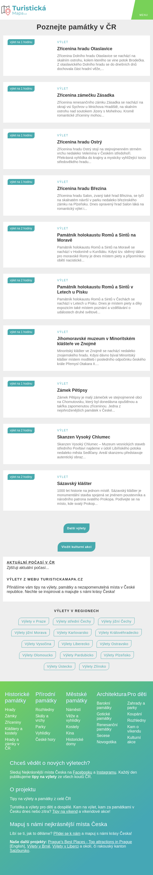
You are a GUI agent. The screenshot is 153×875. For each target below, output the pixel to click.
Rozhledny (45, 710)
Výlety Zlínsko (94, 666)
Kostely (72, 727)
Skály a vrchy (42, 718)
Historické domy (74, 741)
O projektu (23, 789)
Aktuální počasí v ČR (31, 562)
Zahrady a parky (136, 705)
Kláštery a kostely (13, 731)
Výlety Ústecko (59, 666)
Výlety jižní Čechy (116, 621)
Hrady (10, 710)
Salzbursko (19, 851)
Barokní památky (104, 705)
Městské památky (76, 697)
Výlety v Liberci (65, 846)
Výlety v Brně (38, 846)
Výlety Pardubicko (78, 655)
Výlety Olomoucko (37, 655)
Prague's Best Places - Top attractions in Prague (90, 842)
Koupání (134, 714)
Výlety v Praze (34, 621)
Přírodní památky (46, 697)
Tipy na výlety (22, 799)
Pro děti (137, 694)
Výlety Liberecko (75, 644)
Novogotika (106, 742)
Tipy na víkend (64, 811)
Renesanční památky (107, 727)
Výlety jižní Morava (30, 633)
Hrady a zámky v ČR (12, 743)
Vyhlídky (43, 733)
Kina (70, 733)
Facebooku (82, 772)
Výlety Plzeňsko (117, 655)
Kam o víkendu (134, 729)
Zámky (11, 716)
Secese (103, 735)
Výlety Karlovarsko (72, 633)
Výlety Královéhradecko (118, 633)
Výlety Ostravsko (114, 644)
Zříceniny (13, 722)
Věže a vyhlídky (73, 718)
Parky (41, 727)
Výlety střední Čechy (73, 621)
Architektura (112, 694)
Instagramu (106, 772)
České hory (45, 739)
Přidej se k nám (66, 833)
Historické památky (17, 697)
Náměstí (73, 710)
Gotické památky (104, 716)
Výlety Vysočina (38, 644)
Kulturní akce (134, 739)
